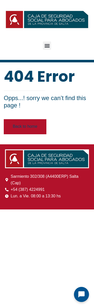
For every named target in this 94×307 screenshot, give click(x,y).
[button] (47, 45)
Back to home (25, 126)
